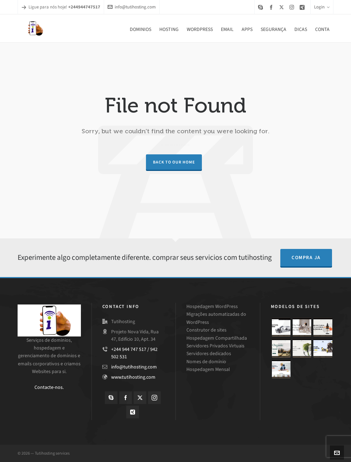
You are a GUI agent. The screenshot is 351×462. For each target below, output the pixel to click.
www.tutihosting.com (133, 377)
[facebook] (272, 7)
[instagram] (292, 7)
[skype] (261, 7)
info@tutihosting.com (132, 7)
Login (322, 7)
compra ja (306, 257)
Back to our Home (174, 162)
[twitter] (282, 7)
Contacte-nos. (49, 387)
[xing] (303, 7)
